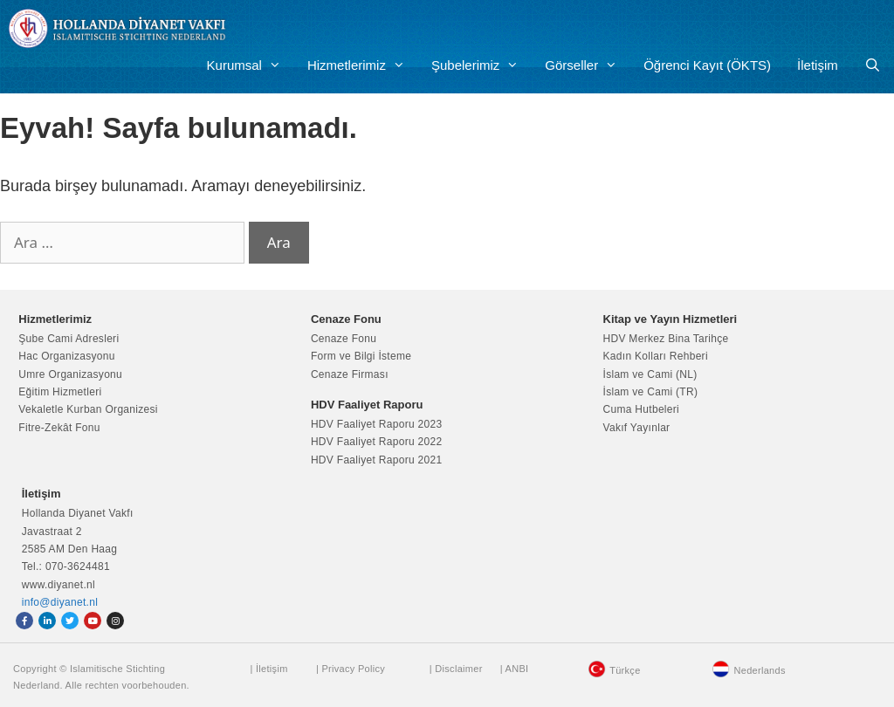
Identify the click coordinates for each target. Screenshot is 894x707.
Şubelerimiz (481, 65)
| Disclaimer (456, 668)
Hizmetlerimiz (362, 65)
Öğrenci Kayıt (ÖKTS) (707, 65)
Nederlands (759, 670)
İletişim (817, 65)
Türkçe (624, 670)
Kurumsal (250, 65)
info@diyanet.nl (60, 602)
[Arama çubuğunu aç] (872, 65)
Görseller (587, 65)
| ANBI (514, 668)
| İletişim (268, 668)
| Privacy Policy (350, 668)
